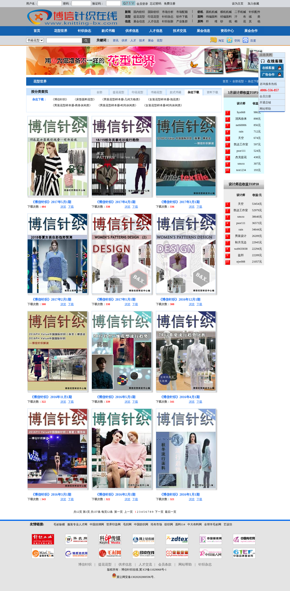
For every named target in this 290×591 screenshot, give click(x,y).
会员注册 (265, 96)
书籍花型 (156, 92)
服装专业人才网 (77, 524)
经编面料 (226, 16)
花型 (159, 40)
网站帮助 (185, 564)
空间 (237, 40)
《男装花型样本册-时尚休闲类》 (117, 105)
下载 (71, 206)
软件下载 (182, 16)
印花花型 (153, 16)
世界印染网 (113, 524)
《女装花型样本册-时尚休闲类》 (163, 105)
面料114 (180, 524)
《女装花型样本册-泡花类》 (164, 99)
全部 (99, 92)
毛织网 (127, 524)
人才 (133, 40)
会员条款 (165, 564)
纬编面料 (211, 16)
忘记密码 (155, 3)
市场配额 (182, 12)
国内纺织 (139, 12)
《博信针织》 (60, 99)
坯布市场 (156, 524)
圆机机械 (211, 12)
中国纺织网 (141, 524)
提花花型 (139, 16)
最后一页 (170, 511)
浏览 (63, 206)
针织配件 (254, 12)
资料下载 (212, 92)
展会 (151, 40)
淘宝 (221, 40)
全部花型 (238, 81)
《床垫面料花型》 (84, 99)
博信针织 (85, 564)
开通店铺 (265, 102)
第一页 (118, 511)
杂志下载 (253, 81)
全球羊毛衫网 (212, 524)
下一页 (159, 511)
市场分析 (167, 12)
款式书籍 (175, 92)
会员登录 (142, 3)
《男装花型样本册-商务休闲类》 (71, 105)
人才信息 (153, 21)
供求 (124, 40)
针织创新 (167, 21)
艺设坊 (228, 524)
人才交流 (145, 564)
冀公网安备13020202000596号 (133, 577)
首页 (225, 81)
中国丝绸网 (97, 524)
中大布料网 (194, 524)
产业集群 (182, 21)
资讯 (115, 40)
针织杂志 (167, 16)
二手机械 (240, 12)
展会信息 (139, 21)
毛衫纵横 (59, 524)
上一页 (128, 511)
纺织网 (168, 524)
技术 (142, 40)
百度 (253, 40)
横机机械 (226, 12)
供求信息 (125, 564)
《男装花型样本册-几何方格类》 (121, 99)
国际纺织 (153, 12)
